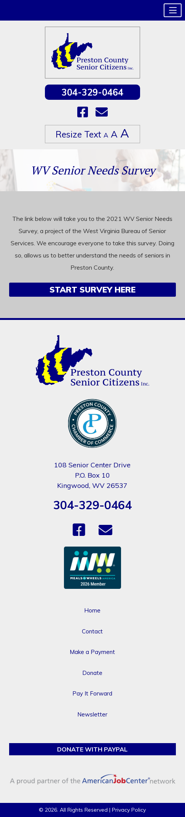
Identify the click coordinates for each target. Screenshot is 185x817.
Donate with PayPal (92, 749)
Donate (92, 672)
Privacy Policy (129, 809)
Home (92, 610)
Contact (92, 631)
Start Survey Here (92, 289)
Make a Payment (92, 652)
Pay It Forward (92, 693)
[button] (173, 10)
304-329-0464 (92, 92)
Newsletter (92, 714)
